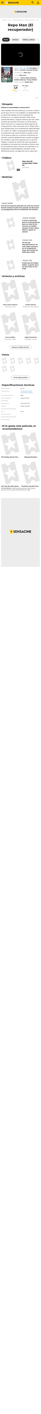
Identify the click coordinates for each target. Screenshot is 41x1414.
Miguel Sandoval (31, 337)
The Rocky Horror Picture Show (13, 457)
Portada (4, 20)
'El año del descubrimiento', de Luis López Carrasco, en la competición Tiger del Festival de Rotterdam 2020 (30, 247)
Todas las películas (18, 20)
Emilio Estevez (30, 304)
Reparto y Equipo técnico (20, 347)
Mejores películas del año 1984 (21, 488)
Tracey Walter (10, 337)
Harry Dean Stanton (10, 304)
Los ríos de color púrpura (11, 486)
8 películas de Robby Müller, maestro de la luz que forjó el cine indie (30, 266)
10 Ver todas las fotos (20, 377)
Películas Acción (30, 20)
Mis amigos (25, 85)
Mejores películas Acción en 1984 (20, 489)
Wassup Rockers (30, 457)
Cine (9, 20)
